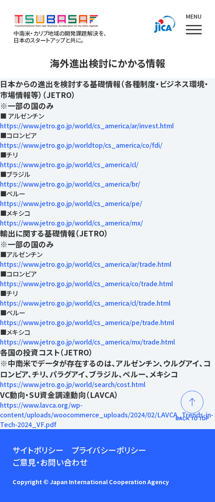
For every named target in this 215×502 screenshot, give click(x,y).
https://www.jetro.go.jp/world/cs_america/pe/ (71, 203)
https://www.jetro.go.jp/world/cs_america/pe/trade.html (87, 322)
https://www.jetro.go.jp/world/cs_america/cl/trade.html (85, 303)
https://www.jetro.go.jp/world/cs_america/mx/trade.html (87, 342)
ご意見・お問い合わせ (50, 462)
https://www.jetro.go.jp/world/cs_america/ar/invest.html (87, 125)
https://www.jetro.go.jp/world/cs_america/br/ (70, 184)
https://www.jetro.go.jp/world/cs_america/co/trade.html (86, 283)
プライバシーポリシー (109, 450)
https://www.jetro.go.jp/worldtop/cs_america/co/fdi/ (81, 145)
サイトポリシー (38, 450)
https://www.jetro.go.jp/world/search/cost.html (72, 384)
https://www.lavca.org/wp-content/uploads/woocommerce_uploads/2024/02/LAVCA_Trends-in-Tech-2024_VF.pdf (106, 414)
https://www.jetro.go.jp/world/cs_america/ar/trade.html (85, 264)
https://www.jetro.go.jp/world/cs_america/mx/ (71, 223)
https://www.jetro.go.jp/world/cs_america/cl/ (69, 164)
